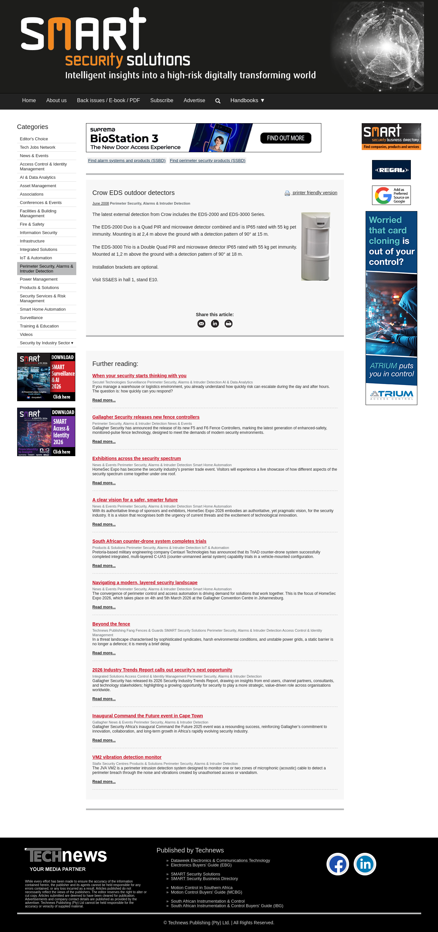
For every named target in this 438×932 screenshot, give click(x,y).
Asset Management (38, 185)
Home (29, 100)
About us (56, 100)
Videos (26, 334)
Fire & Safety (32, 224)
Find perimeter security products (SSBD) (207, 160)
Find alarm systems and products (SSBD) (127, 160)
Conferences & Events (41, 202)
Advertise (194, 100)
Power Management (39, 279)
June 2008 (100, 203)
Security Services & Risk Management (43, 298)
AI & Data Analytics (38, 177)
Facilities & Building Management (38, 213)
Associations (32, 194)
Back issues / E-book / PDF (108, 100)
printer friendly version (310, 192)
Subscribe (161, 100)
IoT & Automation (36, 257)
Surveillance (31, 317)
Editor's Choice (34, 138)
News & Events (34, 155)
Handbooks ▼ (247, 100)
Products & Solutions (39, 287)
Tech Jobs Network (38, 147)
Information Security (39, 232)
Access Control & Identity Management (43, 166)
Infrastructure (32, 241)
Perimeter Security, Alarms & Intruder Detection (46, 268)
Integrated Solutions (39, 249)
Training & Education (39, 326)
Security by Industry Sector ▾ (47, 342)
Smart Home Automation (43, 309)
